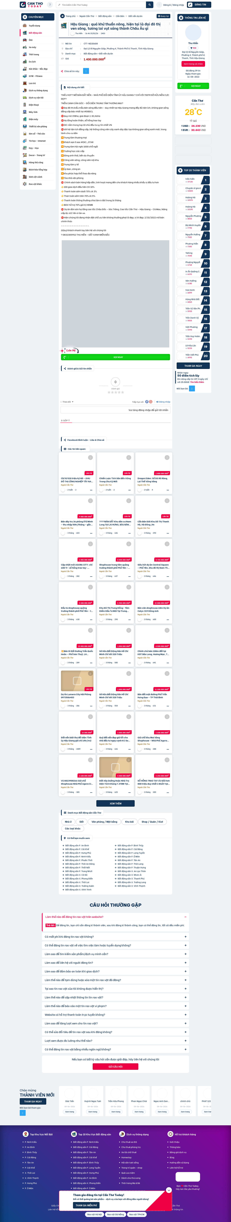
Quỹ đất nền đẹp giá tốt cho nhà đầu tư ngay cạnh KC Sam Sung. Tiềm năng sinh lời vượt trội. (114, 739)
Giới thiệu (174, 1141)
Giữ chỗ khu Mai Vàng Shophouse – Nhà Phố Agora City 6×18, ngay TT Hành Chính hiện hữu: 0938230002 (153, 739)
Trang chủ (70, 15)
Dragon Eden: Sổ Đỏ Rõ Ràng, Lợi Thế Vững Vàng (153, 480)
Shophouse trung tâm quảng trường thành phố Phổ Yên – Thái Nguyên (114, 566)
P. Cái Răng (30, 1157)
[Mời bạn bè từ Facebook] (192, 388)
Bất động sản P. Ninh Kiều (78, 856)
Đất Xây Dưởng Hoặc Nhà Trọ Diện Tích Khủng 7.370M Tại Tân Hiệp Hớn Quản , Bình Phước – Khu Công (114, 782)
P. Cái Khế (30, 1167)
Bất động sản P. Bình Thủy (130, 845)
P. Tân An (29, 1162)
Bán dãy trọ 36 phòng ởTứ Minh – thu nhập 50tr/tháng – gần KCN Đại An (77, 523)
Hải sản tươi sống (130, 1162)
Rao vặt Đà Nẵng (115, 1214)
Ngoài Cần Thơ (87, 15)
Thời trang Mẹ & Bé (130, 1183)
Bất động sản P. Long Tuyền (131, 852)
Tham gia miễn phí (86, 1205)
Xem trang (69, 1111)
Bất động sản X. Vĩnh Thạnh (131, 885)
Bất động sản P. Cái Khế (77, 849)
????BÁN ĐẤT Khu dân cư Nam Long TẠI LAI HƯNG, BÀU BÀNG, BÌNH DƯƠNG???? (115, 523)
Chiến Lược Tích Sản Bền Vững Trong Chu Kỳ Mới (115, 480)
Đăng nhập (163, 401)
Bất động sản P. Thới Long (130, 863)
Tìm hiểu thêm (197, 381)
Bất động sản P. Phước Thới (78, 860)
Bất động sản (105, 15)
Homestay (126, 1157)
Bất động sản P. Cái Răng (130, 849)
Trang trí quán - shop (131, 1167)
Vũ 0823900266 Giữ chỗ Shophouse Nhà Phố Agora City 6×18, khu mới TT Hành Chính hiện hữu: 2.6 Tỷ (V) (77, 782)
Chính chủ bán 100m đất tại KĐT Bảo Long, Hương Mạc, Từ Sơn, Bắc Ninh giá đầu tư (153, 652)
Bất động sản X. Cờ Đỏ (76, 874)
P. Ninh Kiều (31, 1141)
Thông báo (175, 1147)
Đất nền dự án (135, 15)
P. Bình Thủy (31, 1152)
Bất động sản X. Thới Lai (77, 882)
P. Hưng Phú (31, 1183)
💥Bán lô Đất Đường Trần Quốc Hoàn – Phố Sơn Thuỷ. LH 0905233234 (77, 652)
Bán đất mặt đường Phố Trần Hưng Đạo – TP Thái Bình (152, 696)
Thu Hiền (193, 43)
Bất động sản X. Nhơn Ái (130, 874)
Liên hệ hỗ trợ (176, 1167)
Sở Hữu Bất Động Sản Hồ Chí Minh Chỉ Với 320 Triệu (113, 652)
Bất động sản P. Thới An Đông (80, 863)
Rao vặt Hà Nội (94, 1214)
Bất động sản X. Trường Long (132, 882)
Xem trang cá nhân (193, 63)
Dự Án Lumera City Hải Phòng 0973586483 (76, 696)
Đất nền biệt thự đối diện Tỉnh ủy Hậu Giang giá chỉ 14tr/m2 (76, 739)
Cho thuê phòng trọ (131, 1147)
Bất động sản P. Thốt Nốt (77, 867)
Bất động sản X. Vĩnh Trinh (78, 889)
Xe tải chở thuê (128, 1152)
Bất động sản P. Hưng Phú (78, 852)
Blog (172, 1157)
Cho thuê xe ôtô (129, 1141)
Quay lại (163, 16)
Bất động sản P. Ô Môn (129, 856)
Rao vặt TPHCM (136, 1214)
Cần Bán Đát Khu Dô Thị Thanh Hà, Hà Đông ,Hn (153, 523)
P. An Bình (30, 1147)
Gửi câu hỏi (115, 1066)
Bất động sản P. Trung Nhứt (78, 871)
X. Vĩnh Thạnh (32, 1177)
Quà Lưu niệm (128, 1172)
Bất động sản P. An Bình (77, 845)
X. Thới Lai (30, 1172)
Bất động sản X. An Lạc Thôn (132, 871)
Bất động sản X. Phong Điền (79, 878)
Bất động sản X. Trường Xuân (79, 885)
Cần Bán (120, 15)
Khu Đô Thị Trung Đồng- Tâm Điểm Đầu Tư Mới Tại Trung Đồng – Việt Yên (114, 609)
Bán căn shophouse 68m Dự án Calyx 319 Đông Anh (153, 609)
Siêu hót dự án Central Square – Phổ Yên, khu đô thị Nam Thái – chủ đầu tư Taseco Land (154, 566)
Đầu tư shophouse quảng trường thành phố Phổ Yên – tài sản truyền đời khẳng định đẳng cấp (77, 609)
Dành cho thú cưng (130, 1177)
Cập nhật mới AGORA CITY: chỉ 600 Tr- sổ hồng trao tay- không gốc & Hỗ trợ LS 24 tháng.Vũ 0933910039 (76, 566)
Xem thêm (115, 803)
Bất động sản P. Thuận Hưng (132, 867)
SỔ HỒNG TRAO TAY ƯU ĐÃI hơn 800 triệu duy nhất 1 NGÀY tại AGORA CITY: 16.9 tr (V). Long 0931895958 (154, 782)
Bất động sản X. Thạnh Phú (131, 878)
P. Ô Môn (29, 1188)
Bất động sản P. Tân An (129, 860)
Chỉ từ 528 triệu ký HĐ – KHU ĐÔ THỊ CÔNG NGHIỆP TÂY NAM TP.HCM (77, 480)
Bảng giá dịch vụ (178, 1152)
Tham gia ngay (193, 365)
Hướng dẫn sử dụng (179, 1162)
